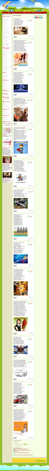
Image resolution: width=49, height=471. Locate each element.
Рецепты (26, 12)
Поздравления (7, 16)
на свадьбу (5, 81)
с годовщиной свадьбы (6, 20)
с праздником (5, 76)
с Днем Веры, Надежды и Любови (8, 66)
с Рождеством (5, 55)
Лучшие (7, 12)
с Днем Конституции (6, 69)
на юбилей (5, 86)
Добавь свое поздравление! (40, 460)
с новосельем (5, 39)
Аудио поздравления (16, 12)
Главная (4, 0)
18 (25, 444)
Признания (6, 109)
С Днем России (5, 61)
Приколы (22, 12)
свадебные (5, 74)
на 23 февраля (5, 84)
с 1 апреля (5, 65)
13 (17, 444)
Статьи (21, 469)
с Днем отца (5, 70)
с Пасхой (5, 103)
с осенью (5, 35)
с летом (4, 29)
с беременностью (6, 40)
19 (26, 444)
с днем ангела (5, 19)
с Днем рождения (6, 75)
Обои (34, 12)
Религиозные (7, 101)
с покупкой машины (6, 44)
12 (15, 444)
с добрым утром (5, 119)
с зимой (5, 25)
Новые (10, 12)
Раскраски (30, 12)
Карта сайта (26, 469)
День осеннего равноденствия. (7, 99)
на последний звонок (6, 45)
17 (23, 444)
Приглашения (7, 121)
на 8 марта (5, 85)
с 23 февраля (5, 54)
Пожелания (6, 115)
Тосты (5, 72)
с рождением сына (6, 30)
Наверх (31, 469)
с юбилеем (5, 21)
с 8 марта (5, 51)
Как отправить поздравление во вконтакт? (22, 452)
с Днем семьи (5, 56)
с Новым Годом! (5, 50)
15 (20, 444)
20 (28, 444)
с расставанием (5, 113)
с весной (5, 34)
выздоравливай (5, 118)
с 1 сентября (5, 64)
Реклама (23, 469)
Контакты (29, 469)
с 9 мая (4, 60)
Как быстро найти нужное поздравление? (20, 448)
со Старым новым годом (6, 59)
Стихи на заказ (39, 12)
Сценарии (6, 80)
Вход (6, 0)
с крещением (5, 104)
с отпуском (5, 24)
